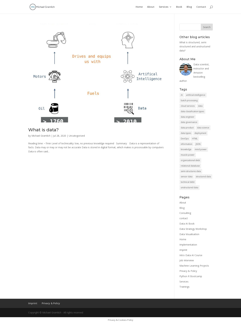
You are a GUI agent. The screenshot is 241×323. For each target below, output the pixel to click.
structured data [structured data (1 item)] (203, 176)
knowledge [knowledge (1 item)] (186, 149)
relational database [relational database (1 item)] (190, 165)
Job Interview (186, 260)
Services (163, 7)
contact (183, 218)
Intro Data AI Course (190, 255)
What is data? (43, 130)
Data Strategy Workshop (193, 228)
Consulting (185, 213)
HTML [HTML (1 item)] (195, 138)
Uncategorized (77, 135)
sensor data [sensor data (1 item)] (186, 176)
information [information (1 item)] (186, 144)
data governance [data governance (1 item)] (189, 122)
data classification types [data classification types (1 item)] (192, 111)
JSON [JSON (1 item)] (198, 144)
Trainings (184, 286)
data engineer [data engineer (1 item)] (187, 116)
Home (139, 7)
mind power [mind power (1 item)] (201, 149)
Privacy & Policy (188, 271)
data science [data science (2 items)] (203, 127)
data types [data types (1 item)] (186, 133)
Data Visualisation (189, 234)
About (150, 7)
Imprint (183, 250)
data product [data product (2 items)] (187, 127)
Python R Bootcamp (190, 276)
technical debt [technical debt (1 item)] (187, 182)
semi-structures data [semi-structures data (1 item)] (191, 171)
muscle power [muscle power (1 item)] (187, 154)
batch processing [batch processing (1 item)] (189, 100)
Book (179, 7)
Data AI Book (186, 223)
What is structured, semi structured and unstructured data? (194, 46)
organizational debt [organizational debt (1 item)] (190, 160)
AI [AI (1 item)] (182, 95)
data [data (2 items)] (200, 105)
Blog (189, 7)
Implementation (188, 244)
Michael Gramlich (40, 135)
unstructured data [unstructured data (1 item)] (189, 187)
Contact (201, 7)
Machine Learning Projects (194, 265)
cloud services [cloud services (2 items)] (188, 105)
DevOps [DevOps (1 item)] (185, 138)
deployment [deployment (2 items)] (200, 133)
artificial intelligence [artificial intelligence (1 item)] (195, 95)
